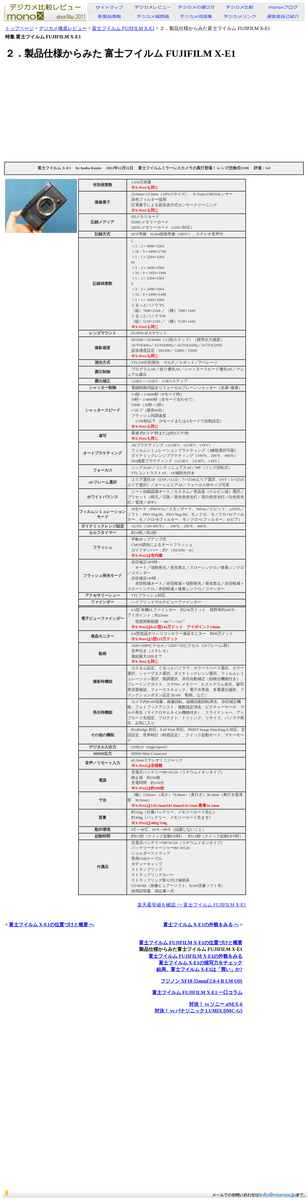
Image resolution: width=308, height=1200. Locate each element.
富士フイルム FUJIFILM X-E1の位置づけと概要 (190, 942)
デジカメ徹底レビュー (63, 28)
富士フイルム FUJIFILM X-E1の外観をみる (195, 956)
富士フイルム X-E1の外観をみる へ (201, 924)
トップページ (19, 28)
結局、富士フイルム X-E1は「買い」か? (199, 969)
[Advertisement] (154, 110)
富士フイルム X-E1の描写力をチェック (201, 962)
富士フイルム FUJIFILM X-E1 (123, 28)
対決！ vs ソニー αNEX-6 (215, 1004)
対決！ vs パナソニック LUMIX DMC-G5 (198, 1010)
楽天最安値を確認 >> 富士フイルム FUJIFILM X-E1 (191, 904)
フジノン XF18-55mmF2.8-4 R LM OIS (201, 981)
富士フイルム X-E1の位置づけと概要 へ (51, 924)
